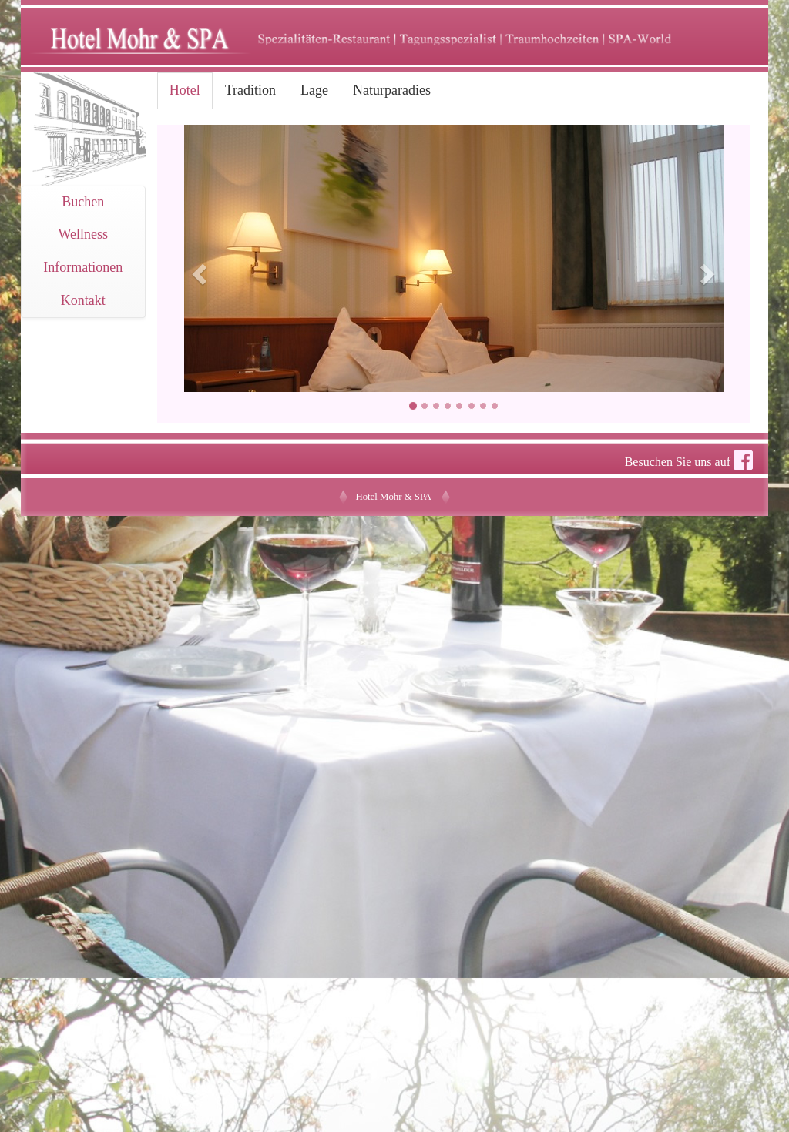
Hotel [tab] (185, 90)
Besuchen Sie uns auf (689, 460)
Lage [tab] (314, 90)
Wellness (84, 234)
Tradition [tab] (250, 90)
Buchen (83, 201)
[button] (202, 274)
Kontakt (83, 300)
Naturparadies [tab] (392, 90)
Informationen (83, 267)
